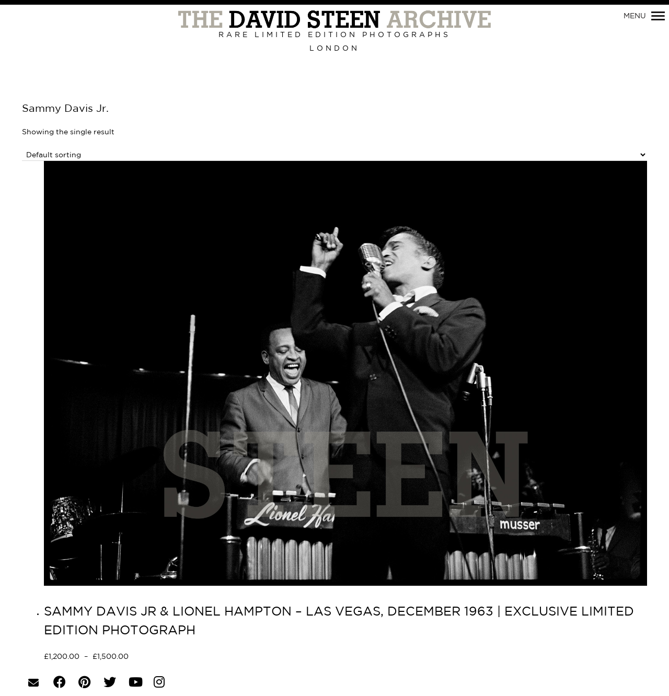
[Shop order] (334, 155)
